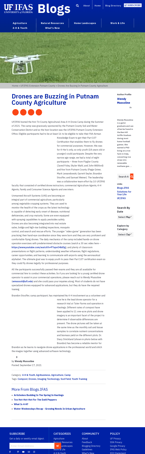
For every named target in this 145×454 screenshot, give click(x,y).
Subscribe (134, 5)
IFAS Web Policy (118, 449)
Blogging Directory (91, 445)
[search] (131, 176)
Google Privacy (117, 445)
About (86, 5)
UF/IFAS (121, 198)
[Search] (77, 6)
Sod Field (66, 379)
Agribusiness (43, 375)
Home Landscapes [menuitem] (85, 23)
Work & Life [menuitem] (117, 23)
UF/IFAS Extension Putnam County (37, 85)
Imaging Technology (48, 379)
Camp (67, 375)
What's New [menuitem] (52, 28)
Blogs (54, 8)
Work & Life (59, 449)
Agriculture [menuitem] (20, 23)
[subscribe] (57, 446)
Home (98, 5)
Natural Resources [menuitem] (52, 23)
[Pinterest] (18, 452)
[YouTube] (23, 452)
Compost (23, 379)
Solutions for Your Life (124, 193)
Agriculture (57, 375)
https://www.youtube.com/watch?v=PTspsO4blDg (39, 247)
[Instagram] (34, 452)
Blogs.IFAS (123, 187)
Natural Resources (63, 442)
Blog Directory (113, 5)
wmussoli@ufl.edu (22, 281)
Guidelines (87, 449)
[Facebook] (9, 452)
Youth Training (79, 379)
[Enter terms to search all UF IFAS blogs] (123, 177)
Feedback (87, 442)
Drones (32, 379)
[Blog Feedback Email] (29, 452)
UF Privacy (115, 438)
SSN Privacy (116, 442)
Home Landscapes (63, 445)
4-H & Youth (28, 375)
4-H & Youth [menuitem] (20, 28)
